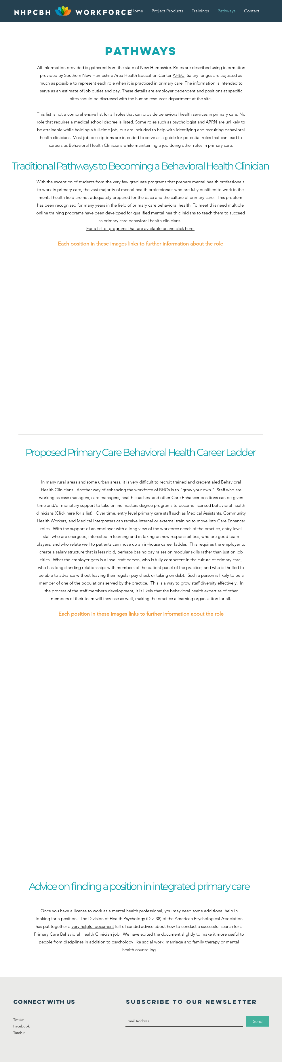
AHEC (178, 75)
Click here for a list (73, 513)
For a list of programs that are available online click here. (140, 228)
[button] (167, 10)
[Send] (257, 1021)
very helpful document (93, 926)
